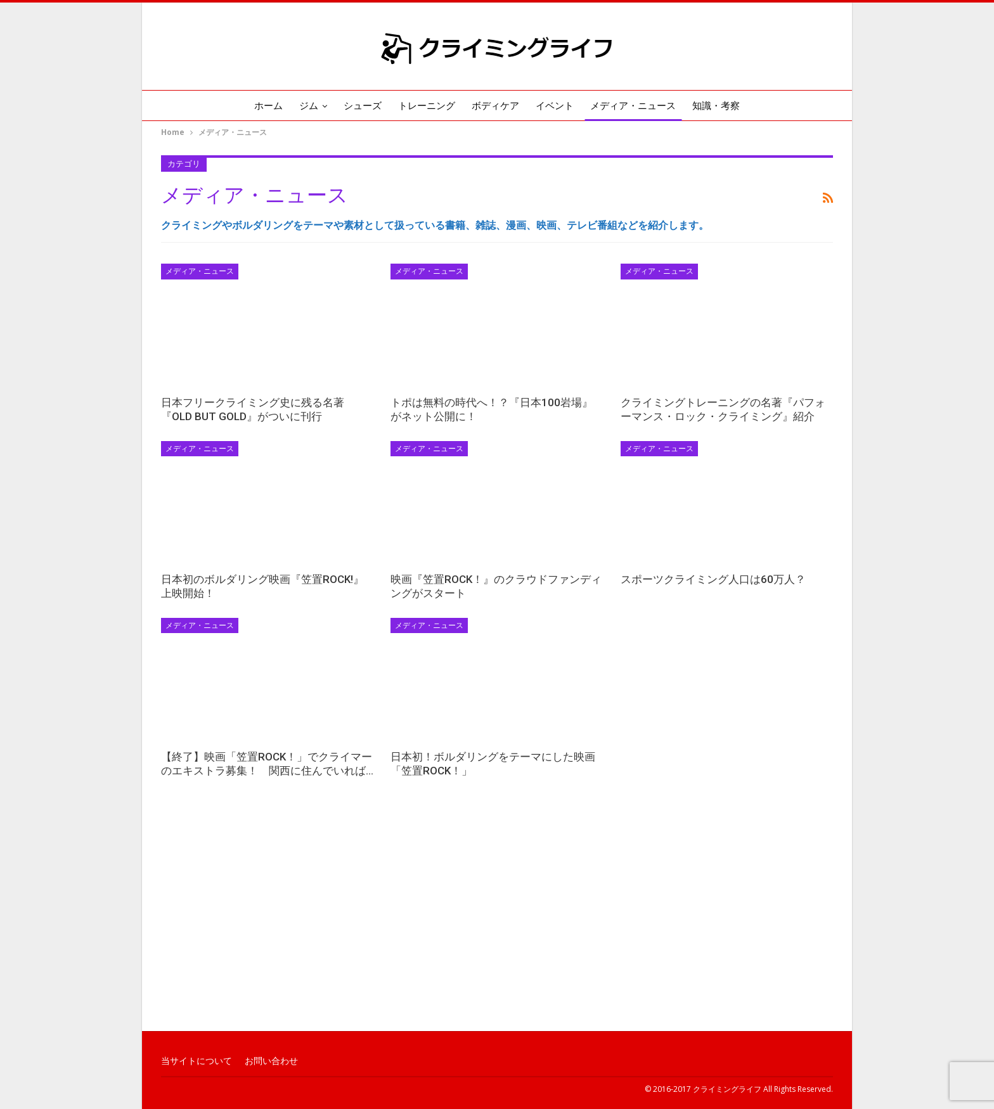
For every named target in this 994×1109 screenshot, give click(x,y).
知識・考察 (725, 106)
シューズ (359, 106)
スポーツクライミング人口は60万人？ (713, 579)
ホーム (259, 106)
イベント (558, 106)
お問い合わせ (271, 1061)
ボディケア (496, 106)
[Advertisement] (497, 928)
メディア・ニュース (639, 106)
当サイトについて (196, 1061)
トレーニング (425, 106)
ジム (302, 106)
